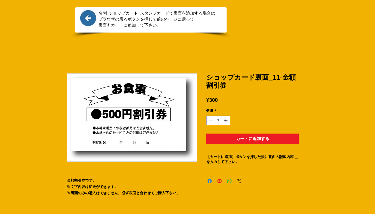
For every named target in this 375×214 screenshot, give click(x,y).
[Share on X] (239, 181)
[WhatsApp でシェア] (229, 181)
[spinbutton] (218, 120)
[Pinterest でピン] (219, 181)
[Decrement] (210, 120)
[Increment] (226, 120)
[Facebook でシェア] (210, 181)
